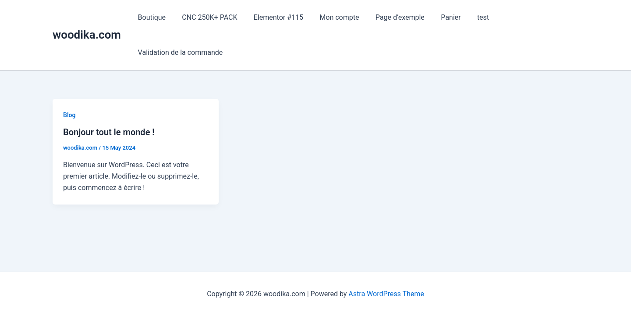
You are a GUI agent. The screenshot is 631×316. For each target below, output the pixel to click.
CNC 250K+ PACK (206, 17)
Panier (438, 17)
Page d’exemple (389, 17)
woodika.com (87, 34)
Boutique (150, 17)
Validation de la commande (179, 52)
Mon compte (331, 17)
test (468, 17)
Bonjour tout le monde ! (109, 132)
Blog (69, 114)
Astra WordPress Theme (386, 294)
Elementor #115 (272, 17)
